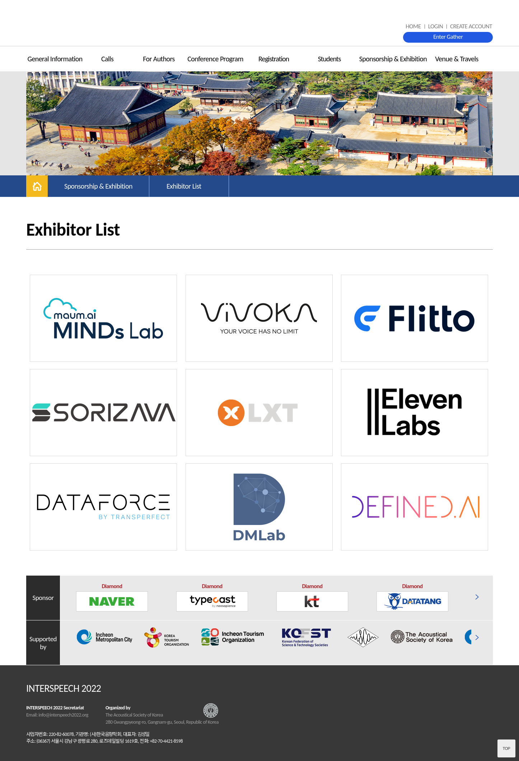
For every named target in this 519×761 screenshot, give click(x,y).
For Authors (159, 59)
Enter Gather (448, 37)
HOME (413, 26)
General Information (54, 59)
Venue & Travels (456, 59)
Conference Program (215, 59)
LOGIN (435, 26)
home (37, 186)
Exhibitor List (184, 186)
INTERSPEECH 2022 (259, 23)
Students (329, 59)
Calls (107, 59)
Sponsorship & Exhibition (393, 59)
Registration (273, 59)
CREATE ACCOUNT (471, 26)
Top (506, 748)
